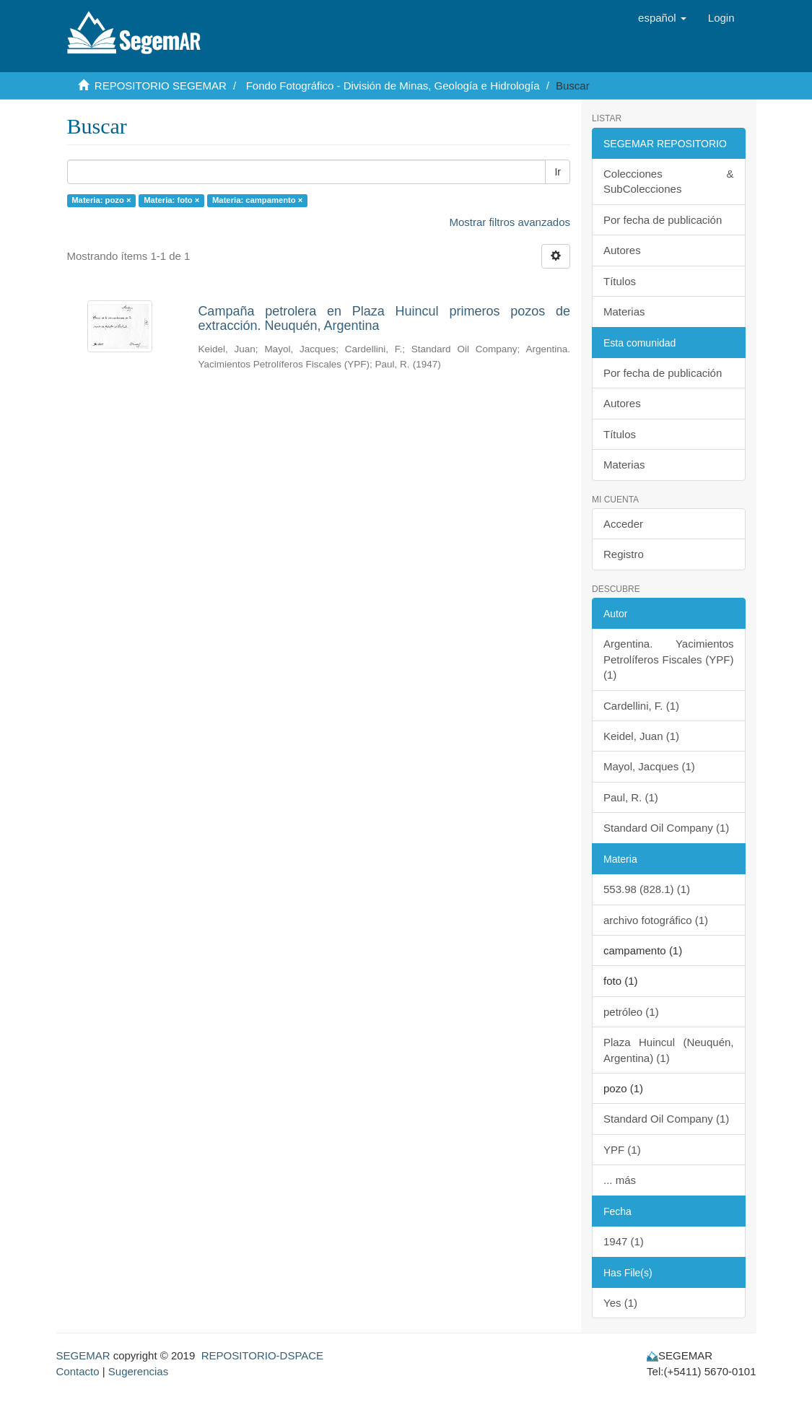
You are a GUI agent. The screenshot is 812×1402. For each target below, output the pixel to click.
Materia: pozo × (101, 200)
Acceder (623, 524)
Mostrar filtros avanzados (509, 222)
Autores (622, 250)
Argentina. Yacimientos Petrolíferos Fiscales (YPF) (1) (668, 659)
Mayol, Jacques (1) (649, 766)
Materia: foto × (171, 200)
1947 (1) (623, 1241)
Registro (623, 554)
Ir (557, 172)
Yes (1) (620, 1303)
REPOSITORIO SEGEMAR (161, 85)
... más (619, 1180)
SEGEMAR (83, 1355)
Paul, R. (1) (630, 797)
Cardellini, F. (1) (641, 706)
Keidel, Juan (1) (641, 736)
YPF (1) (622, 1150)
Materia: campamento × (257, 200)
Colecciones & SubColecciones (668, 181)
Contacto (78, 1371)
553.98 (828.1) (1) (646, 889)
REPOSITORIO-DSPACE (262, 1355)
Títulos (619, 281)
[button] (662, 18)
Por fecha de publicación (662, 220)
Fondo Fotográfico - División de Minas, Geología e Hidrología (393, 85)
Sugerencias (138, 1371)
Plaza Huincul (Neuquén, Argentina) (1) (668, 1049)
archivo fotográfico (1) (655, 920)
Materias (624, 311)
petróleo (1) (631, 1012)
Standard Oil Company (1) (666, 828)
